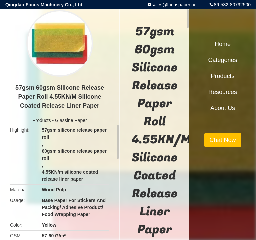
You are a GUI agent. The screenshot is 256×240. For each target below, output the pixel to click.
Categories (222, 60)
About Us (222, 108)
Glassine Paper (71, 120)
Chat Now (222, 140)
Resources (222, 92)
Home (223, 44)
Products (41, 120)
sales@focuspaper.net (175, 4)
